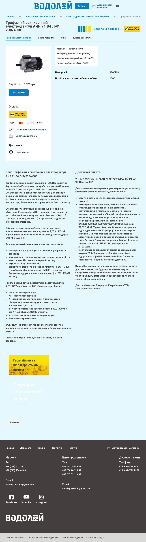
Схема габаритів (55, 38)
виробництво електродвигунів (43, 537)
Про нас (10, 446)
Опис (78, 38)
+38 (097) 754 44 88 (17, 469)
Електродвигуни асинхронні (40, 16)
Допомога (25, 446)
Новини (41, 446)
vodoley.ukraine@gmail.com (22, 483)
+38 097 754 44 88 (72, 464)
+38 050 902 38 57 (72, 469)
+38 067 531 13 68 (72, 473)
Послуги (72, 446)
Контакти (57, 446)
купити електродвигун (72, 537)
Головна (10, 16)
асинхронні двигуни (95, 537)
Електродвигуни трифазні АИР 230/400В (87, 16)
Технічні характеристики (20, 38)
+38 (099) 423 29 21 (17, 464)
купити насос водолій (16, 537)
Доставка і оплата (103, 38)
